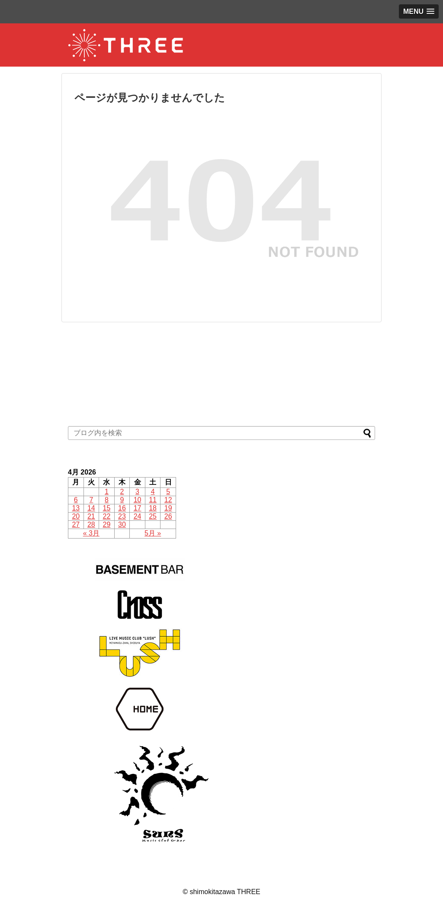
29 (107, 524)
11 (153, 500)
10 (137, 500)
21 (91, 516)
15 (107, 508)
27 (76, 524)
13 (76, 508)
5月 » (152, 533)
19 (168, 508)
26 (168, 516)
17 (137, 508)
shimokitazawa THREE (224, 891)
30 (122, 524)
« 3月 (91, 533)
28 (91, 524)
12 (168, 500)
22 (107, 516)
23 (122, 516)
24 (137, 516)
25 (153, 516)
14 (91, 508)
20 (76, 516)
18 (153, 508)
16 (122, 508)
